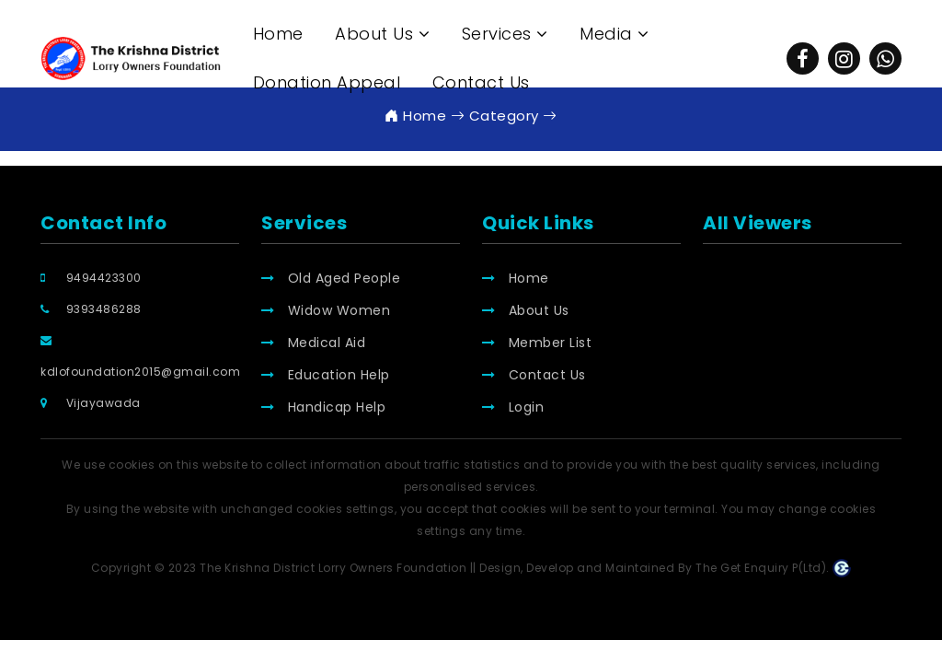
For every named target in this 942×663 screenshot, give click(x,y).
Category (495, 115)
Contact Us (481, 82)
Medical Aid (313, 342)
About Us (525, 310)
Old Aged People (330, 278)
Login (513, 407)
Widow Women (325, 310)
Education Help (325, 375)
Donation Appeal (327, 82)
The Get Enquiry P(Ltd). (773, 568)
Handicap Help (323, 407)
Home (278, 33)
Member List (537, 342)
